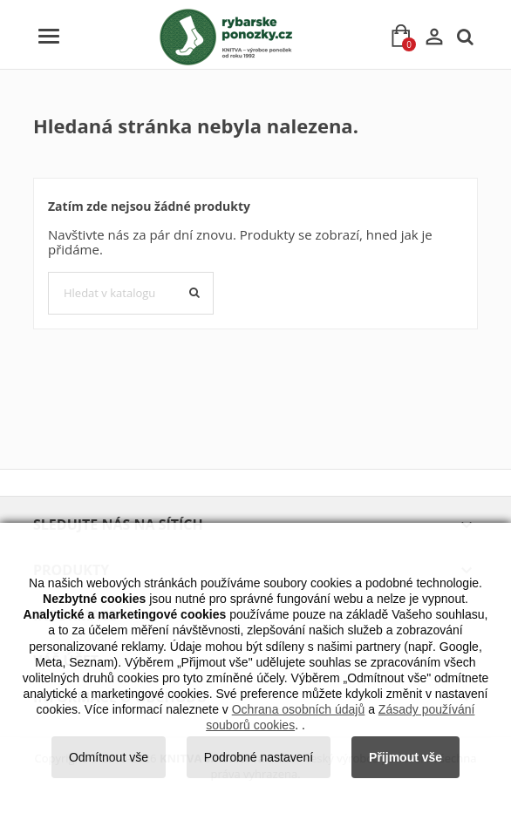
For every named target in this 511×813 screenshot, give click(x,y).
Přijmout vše (405, 757)
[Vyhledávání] (131, 293)
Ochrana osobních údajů (298, 709)
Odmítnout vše (108, 757)
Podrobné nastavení (258, 757)
